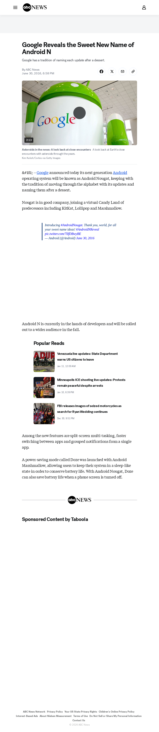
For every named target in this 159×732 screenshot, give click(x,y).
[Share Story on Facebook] (100, 72)
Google (42, 173)
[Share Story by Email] (122, 72)
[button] (15, 7)
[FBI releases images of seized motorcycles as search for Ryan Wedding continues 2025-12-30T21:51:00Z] (80, 414)
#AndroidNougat (71, 226)
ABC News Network (34, 712)
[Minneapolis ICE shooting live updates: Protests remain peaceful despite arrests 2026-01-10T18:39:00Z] (80, 388)
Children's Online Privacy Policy (116, 712)
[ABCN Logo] (35, 7)
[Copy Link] (133, 72)
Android (120, 173)
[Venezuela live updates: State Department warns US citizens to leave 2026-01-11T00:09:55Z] (80, 362)
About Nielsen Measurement (56, 717)
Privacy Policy (55, 712)
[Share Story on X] (111, 72)
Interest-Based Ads (27, 717)
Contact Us (78, 721)
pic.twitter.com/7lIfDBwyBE (63, 234)
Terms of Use (80, 717)
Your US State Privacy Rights (80, 712)
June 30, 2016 (85, 239)
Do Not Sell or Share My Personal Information (115, 717)
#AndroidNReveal (87, 230)
